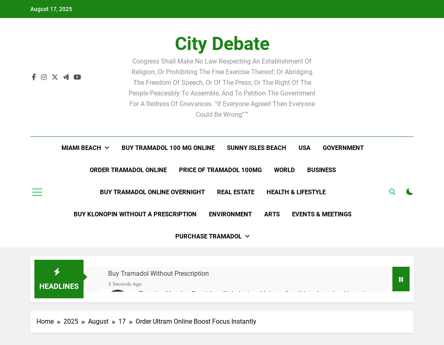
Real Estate (235, 192)
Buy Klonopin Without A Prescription (135, 214)
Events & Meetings (321, 214)
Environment (230, 214)
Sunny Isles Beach (256, 148)
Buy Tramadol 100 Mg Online (168, 148)
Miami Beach (81, 148)
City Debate (222, 43)
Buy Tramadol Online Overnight (152, 192)
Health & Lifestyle (296, 192)
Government (343, 148)
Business (321, 170)
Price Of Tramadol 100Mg (220, 170)
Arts (272, 214)
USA (304, 148)
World (284, 170)
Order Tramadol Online (128, 170)
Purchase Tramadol (208, 236)
